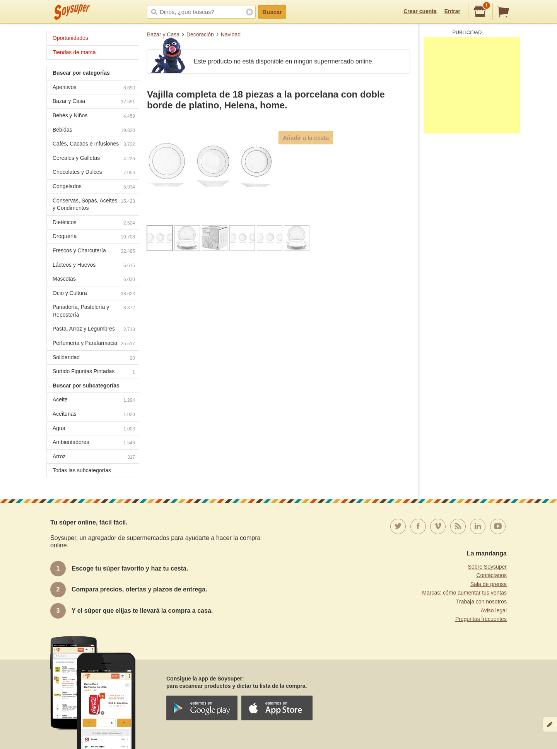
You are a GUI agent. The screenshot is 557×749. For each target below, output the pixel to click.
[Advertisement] (472, 85)
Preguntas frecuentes (481, 619)
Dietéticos (94, 223)
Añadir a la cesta (306, 137)
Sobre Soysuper (487, 567)
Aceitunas (94, 415)
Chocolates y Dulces (94, 173)
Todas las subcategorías (82, 470)
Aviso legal (494, 610)
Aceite (94, 400)
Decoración (200, 34)
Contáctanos (491, 575)
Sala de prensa (488, 584)
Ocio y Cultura (94, 294)
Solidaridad (94, 358)
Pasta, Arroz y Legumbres (94, 330)
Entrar (452, 11)
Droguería (94, 237)
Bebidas (94, 131)
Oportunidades (70, 38)
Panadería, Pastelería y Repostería (94, 311)
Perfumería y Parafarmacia (94, 344)
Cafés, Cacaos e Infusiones (94, 145)
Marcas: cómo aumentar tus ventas (464, 593)
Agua (94, 429)
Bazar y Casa (163, 34)
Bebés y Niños (94, 116)
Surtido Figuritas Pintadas (94, 372)
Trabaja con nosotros (481, 601)
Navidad (231, 34)
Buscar (272, 12)
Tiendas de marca (74, 52)
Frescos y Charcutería (94, 251)
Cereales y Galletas (94, 159)
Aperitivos (94, 88)
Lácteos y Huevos (94, 266)
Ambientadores (94, 443)
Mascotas (94, 280)
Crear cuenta (420, 11)
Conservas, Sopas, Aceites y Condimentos (94, 204)
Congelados (94, 187)
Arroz (94, 457)
